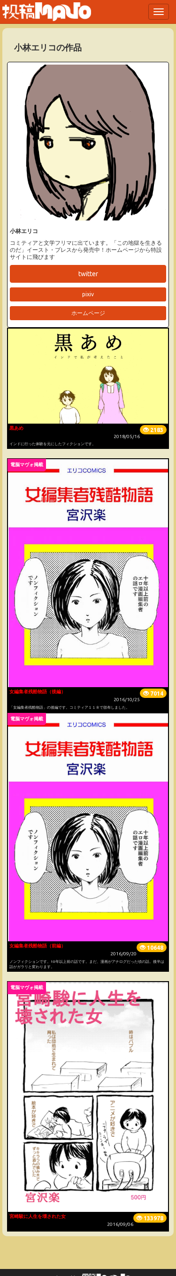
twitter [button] (88, 274)
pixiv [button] (88, 294)
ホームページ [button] (88, 313)
